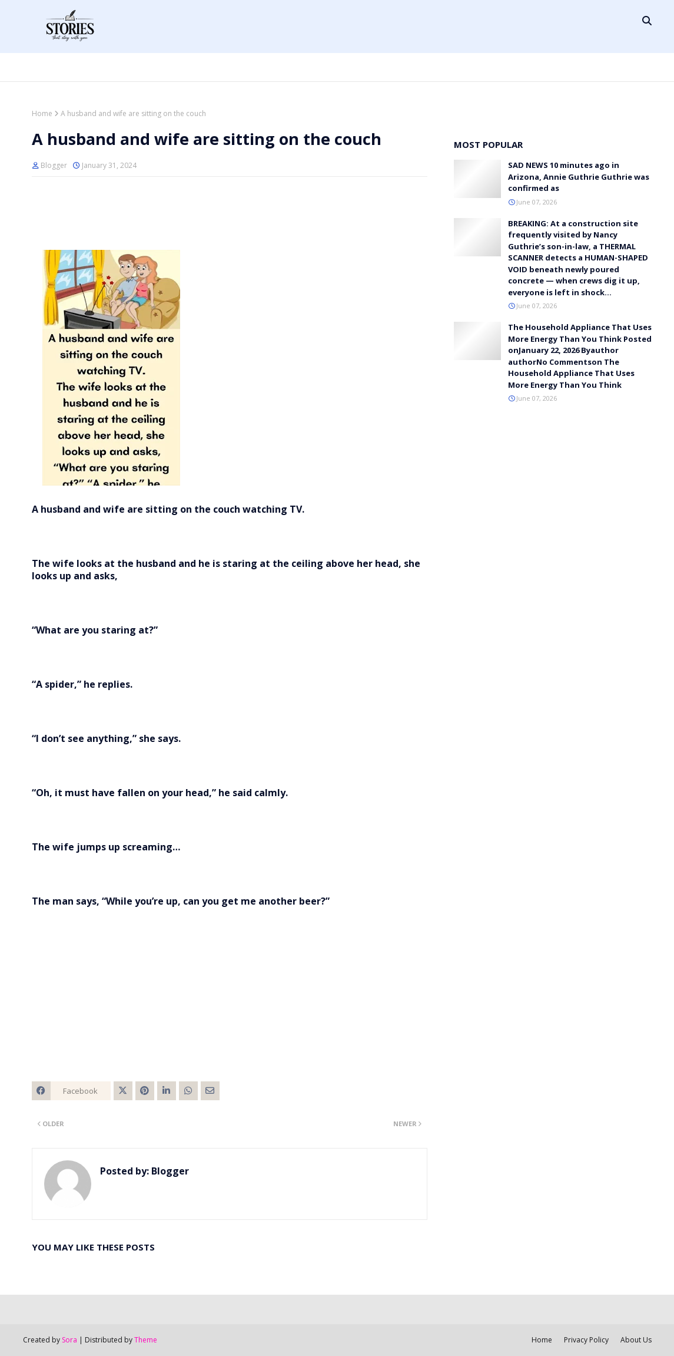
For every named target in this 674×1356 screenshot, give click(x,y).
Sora (69, 1340)
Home (42, 113)
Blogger (54, 165)
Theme (145, 1340)
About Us (636, 1340)
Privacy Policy (586, 1340)
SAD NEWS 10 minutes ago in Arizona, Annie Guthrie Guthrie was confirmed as (578, 176)
